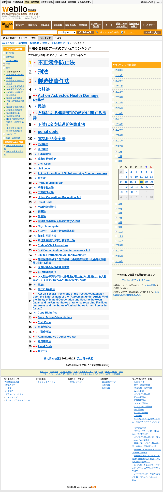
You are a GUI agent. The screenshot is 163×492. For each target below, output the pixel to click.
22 (126, 187)
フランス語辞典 (141, 403)
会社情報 (106, 385)
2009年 (119, 75)
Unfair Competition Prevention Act (59, 197)
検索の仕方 (10, 385)
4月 (120, 204)
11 (141, 176)
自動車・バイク (86, 372)
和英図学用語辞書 (14, 110)
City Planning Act (48, 226)
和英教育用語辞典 (14, 131)
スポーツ (77, 374)
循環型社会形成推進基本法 (53, 267)
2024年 (119, 250)
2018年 (119, 124)
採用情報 (106, 388)
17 (136, 181)
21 (121, 187)
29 (126, 192)
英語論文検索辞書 (14, 98)
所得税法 (43, 144)
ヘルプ (159, 2)
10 (136, 176)
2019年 (119, 129)
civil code (44, 168)
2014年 (119, 102)
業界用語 (10, 57)
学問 (45, 43)
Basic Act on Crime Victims (55, 317)
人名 (96, 374)
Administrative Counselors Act (57, 336)
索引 (33, 38)
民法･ (41, 284)
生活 (51, 374)
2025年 (119, 256)
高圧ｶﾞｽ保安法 (46, 289)
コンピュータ (12, 60)
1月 (120, 151)
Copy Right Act (47, 312)
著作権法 (43, 149)
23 (131, 187)
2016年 (119, 113)
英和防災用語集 (13, 116)
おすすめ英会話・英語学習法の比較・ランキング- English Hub (146, 477)
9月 (120, 227)
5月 (120, 208)
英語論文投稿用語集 (15, 107)
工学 (8, 64)
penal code (48, 131)
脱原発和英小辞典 (14, 128)
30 (131, 192)
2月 (120, 156)
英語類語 (32, 25)
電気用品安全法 (51, 138)
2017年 (119, 119)
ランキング (45, 38)
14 (121, 181)
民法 (42, 106)
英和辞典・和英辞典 (28, 43)
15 (126, 181)
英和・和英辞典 (32, 2)
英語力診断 (70, 25)
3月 (120, 161)
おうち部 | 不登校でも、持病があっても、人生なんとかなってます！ (146, 468)
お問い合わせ (76, 382)
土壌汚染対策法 (47, 206)
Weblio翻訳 (139, 391)
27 (151, 187)
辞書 (4, 2)
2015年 (119, 108)
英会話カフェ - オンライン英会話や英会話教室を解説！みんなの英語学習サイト (146, 458)
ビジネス (10, 53)
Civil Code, (44, 322)
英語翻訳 (83, 25)
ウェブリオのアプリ (46, 382)
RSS (94, 487)
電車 (76, 372)
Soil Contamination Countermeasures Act (64, 250)
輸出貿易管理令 (47, 158)
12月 (121, 241)
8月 (120, 222)
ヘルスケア (11, 134)
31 (136, 192)
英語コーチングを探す (121, 25)
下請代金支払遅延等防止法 (61, 124)
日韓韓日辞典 (60, 2)
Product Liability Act (50, 182)
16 (131, 181)
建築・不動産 (111, 372)
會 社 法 (42, 351)
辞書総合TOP (147, 2)
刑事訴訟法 (44, 327)
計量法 (42, 216)
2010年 (119, 81)
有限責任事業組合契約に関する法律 (59, 221)
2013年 (119, 97)
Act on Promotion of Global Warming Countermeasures (72, 173)
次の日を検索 (85, 358)
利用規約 (9, 391)
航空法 (42, 178)
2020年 (119, 135)
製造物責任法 (53, 81)
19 (146, 181)
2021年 (119, 140)
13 (151, 176)
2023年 (119, 245)
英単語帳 (58, 25)
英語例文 (19, 25)
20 (151, 181)
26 (146, 187)
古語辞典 (72, 2)
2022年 (119, 146)
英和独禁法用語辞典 (15, 86)
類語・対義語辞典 (15, 2)
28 (121, 192)
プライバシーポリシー (15, 394)
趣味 (69, 374)
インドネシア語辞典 (143, 406)
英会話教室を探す (134, 25)
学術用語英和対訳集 (15, 89)
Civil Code (44, 163)
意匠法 (42, 211)
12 (146, 176)
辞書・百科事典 (13, 138)
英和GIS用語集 (13, 113)
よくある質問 (149, 285)
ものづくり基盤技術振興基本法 (56, 231)
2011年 (119, 86)
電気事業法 (44, 341)
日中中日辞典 (47, 2)
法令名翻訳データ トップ (15, 38)
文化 (45, 374)
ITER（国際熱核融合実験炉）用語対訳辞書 (15, 122)
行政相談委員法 (47, 272)
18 (141, 181)
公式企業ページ (109, 382)
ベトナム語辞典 (141, 412)
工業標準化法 (46, 192)
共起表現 (45, 25)
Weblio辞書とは (12, 382)
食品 (90, 374)
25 (141, 187)
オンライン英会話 (96, 25)
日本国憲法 (44, 154)
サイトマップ (11, 397)
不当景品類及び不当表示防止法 (56, 240)
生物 (85, 374)
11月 (121, 236)
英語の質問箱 (140, 428)
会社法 (44, 89)
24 (136, 187)
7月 (120, 218)
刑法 (43, 72)
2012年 (119, 91)
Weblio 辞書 (8, 43)
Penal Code (45, 202)
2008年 (119, 70)
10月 (121, 231)
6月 (120, 213)
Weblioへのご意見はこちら (136, 280)
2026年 (119, 261)
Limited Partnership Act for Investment (62, 255)
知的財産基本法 (47, 235)
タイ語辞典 (139, 409)
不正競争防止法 (56, 62)
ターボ (108, 25)
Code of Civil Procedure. (53, 245)
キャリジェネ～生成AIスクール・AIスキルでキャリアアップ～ (146, 422)
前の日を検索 (52, 358)
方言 (102, 374)
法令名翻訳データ (60, 43)
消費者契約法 (46, 187)
